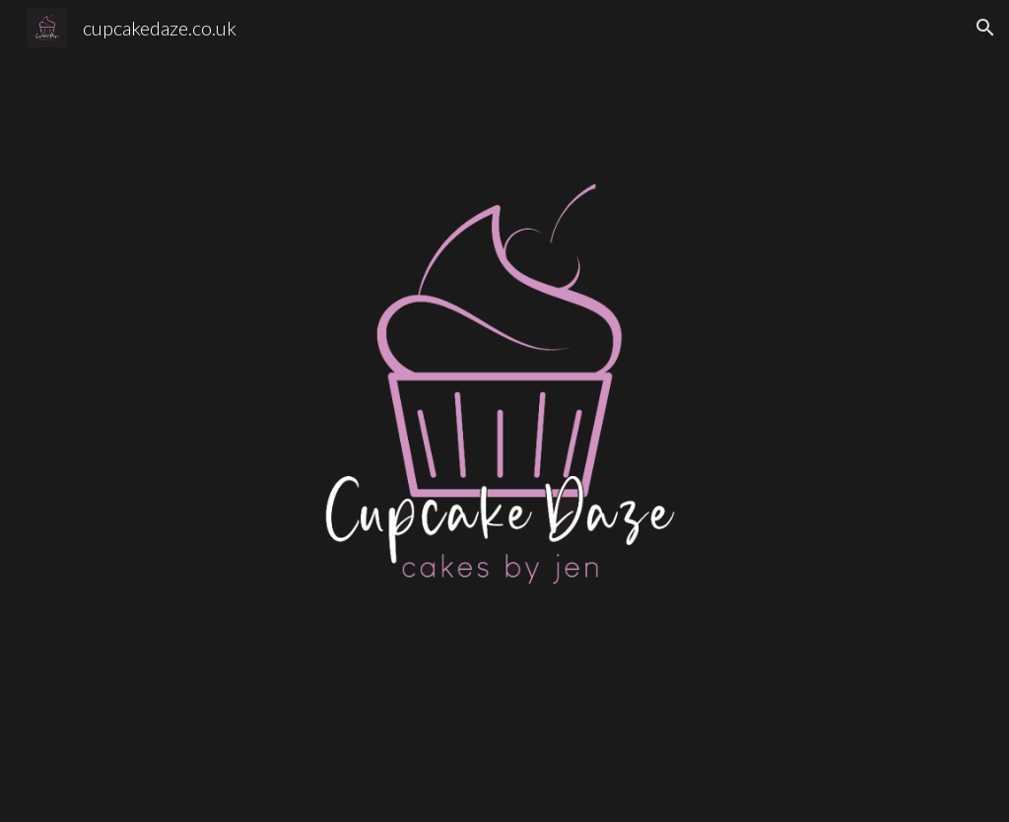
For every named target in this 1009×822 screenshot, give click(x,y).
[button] (985, 27)
